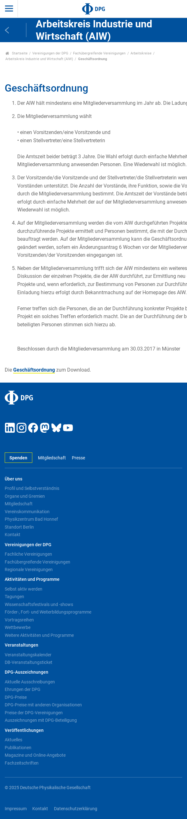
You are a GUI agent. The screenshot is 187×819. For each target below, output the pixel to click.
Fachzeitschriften (22, 763)
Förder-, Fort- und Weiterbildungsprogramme (48, 611)
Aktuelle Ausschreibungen (30, 681)
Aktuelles (13, 739)
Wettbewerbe (17, 627)
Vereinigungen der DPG (50, 53)
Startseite (16, 53)
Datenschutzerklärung (75, 808)
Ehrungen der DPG (22, 689)
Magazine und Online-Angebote (35, 755)
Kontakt (12, 534)
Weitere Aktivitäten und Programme (39, 635)
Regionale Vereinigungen (29, 569)
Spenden (18, 458)
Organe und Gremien (25, 496)
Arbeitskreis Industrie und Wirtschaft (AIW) (39, 59)
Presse (78, 458)
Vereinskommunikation (27, 511)
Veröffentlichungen (24, 730)
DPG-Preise (16, 697)
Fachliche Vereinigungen (28, 554)
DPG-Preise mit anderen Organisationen (43, 704)
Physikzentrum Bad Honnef (31, 519)
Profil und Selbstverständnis (32, 488)
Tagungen (14, 596)
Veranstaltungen (21, 645)
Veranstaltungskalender (28, 654)
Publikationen (18, 747)
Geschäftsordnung (34, 370)
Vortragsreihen (19, 619)
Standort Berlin (19, 527)
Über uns (13, 479)
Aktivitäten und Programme (32, 579)
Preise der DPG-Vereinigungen (34, 712)
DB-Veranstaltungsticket (28, 662)
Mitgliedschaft (52, 458)
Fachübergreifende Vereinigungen (99, 53)
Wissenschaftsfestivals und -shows (39, 604)
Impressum (16, 808)
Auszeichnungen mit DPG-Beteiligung (41, 720)
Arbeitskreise (141, 53)
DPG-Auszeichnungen (26, 672)
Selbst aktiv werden (23, 589)
